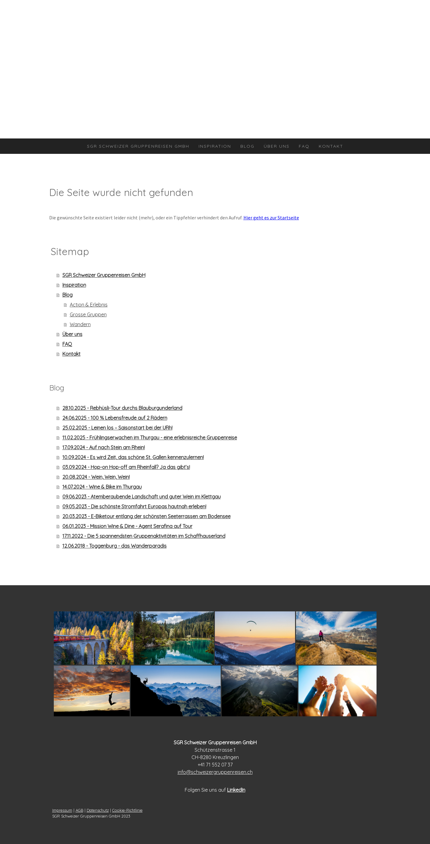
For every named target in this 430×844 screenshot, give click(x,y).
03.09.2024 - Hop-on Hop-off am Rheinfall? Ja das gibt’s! (126, 467)
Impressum (62, 810)
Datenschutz (98, 810)
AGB (79, 810)
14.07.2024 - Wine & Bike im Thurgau (102, 487)
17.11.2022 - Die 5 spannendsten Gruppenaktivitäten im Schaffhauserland (143, 536)
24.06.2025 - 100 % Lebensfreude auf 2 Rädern (114, 418)
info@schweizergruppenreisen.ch (215, 772)
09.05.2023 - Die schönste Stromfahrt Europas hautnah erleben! (134, 506)
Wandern (80, 324)
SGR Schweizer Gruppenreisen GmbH (138, 146)
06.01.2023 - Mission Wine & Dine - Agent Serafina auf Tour (127, 526)
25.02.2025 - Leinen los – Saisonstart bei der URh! (117, 428)
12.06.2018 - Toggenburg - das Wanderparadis (114, 546)
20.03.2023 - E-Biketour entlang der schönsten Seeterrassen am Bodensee (146, 516)
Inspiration (215, 146)
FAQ (304, 146)
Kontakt (331, 146)
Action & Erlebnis (89, 305)
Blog (247, 146)
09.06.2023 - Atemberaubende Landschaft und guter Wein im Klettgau (141, 497)
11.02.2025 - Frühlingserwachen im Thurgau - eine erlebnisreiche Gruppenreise (149, 437)
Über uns (277, 146)
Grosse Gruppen (88, 314)
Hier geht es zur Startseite (271, 217)
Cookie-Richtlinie (127, 810)
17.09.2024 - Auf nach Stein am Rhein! (103, 447)
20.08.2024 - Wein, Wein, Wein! (96, 477)
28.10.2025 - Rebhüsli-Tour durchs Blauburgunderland (122, 408)
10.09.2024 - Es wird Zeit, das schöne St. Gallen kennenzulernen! (133, 457)
